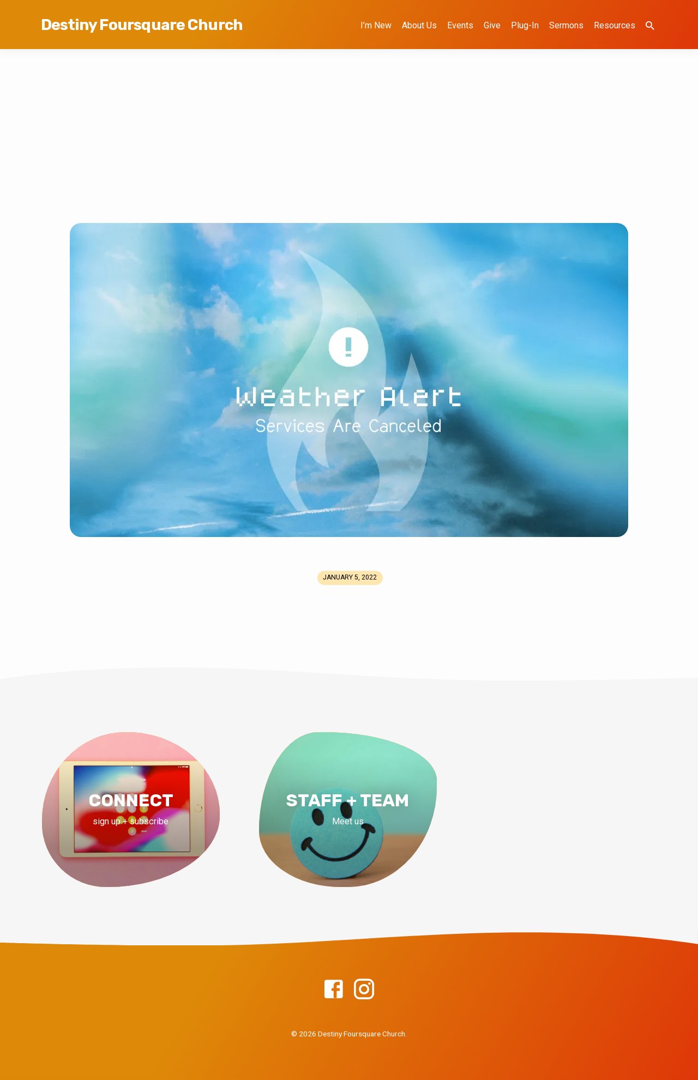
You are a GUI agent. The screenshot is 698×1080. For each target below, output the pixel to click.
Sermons (566, 25)
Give (492, 25)
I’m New (376, 25)
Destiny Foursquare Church (142, 25)
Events (460, 25)
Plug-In (525, 25)
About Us (419, 25)
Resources (614, 25)
